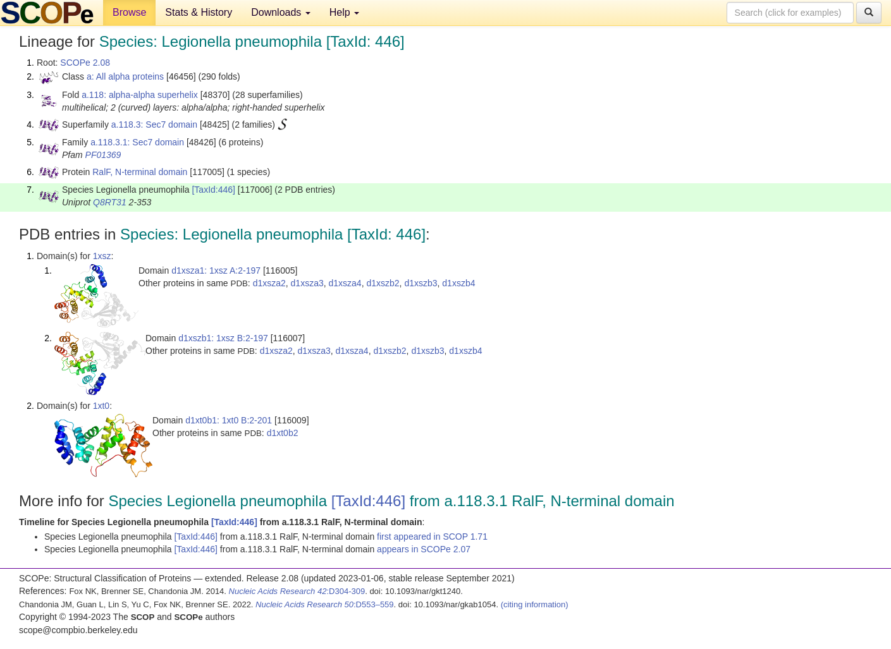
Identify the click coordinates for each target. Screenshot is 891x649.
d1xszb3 (420, 283)
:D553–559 (324, 604)
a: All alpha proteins (125, 76)
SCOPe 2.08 (85, 63)
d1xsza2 (269, 283)
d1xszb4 (458, 283)
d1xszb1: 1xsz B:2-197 (223, 338)
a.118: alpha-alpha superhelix (140, 95)
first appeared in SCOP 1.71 (432, 536)
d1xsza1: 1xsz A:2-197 (216, 270)
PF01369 (103, 155)
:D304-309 (297, 591)
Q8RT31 (109, 202)
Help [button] (344, 12)
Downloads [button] (280, 12)
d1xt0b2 (282, 433)
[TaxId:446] (213, 190)
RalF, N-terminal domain (139, 172)
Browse (129, 12)
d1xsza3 (307, 283)
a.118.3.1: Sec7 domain (137, 142)
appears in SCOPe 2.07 (423, 549)
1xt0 (101, 406)
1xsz (102, 256)
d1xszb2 (382, 283)
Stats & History (198, 12)
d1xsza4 (345, 283)
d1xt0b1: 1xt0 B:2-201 (228, 420)
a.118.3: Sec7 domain (154, 124)
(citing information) (534, 604)
